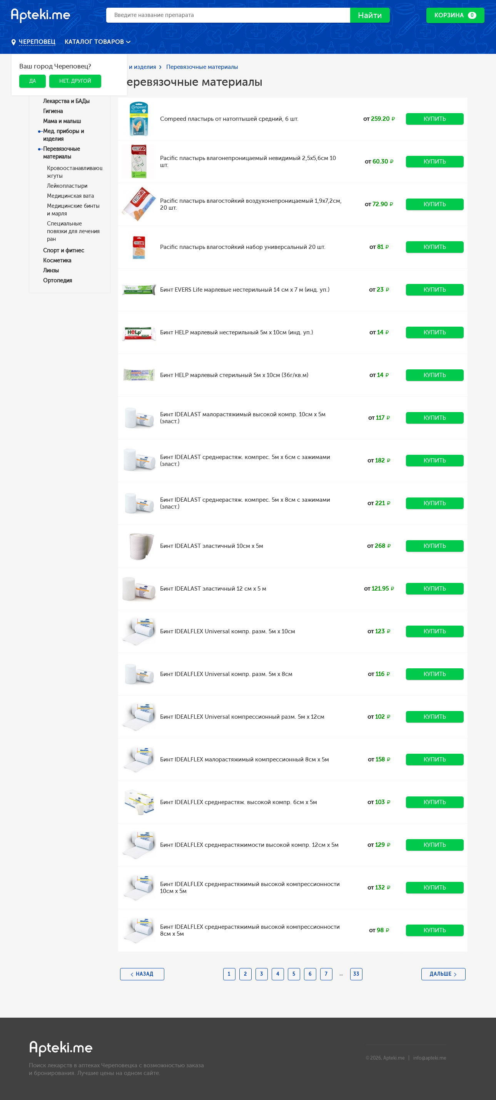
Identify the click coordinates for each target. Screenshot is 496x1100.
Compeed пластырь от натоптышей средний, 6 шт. (229, 118)
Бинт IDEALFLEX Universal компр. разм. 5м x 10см (227, 631)
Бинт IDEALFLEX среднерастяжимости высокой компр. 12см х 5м (249, 844)
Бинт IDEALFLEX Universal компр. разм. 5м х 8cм (226, 674)
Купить (435, 118)
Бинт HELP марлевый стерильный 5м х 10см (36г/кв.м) (234, 375)
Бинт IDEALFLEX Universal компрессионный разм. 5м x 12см (242, 716)
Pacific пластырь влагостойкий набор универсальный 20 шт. (243, 247)
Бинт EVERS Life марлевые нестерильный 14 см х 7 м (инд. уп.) (244, 289)
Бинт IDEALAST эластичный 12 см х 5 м (213, 588)
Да (32, 81)
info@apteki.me (429, 1058)
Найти (368, 15)
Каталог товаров (95, 41)
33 (356, 974)
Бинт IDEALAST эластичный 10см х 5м (211, 545)
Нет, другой (75, 81)
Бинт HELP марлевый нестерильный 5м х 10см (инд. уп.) (236, 332)
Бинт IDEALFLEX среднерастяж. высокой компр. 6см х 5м (238, 802)
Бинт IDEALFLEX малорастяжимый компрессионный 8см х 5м (244, 759)
